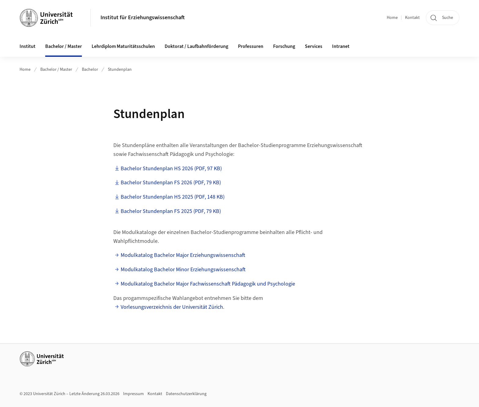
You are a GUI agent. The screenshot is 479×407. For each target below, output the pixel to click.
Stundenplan (120, 70)
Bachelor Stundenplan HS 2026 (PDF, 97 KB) (171, 168)
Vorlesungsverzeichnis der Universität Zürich (172, 307)
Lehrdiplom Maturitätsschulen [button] (123, 46)
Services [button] (313, 46)
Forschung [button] (284, 46)
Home (392, 18)
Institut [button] (27, 46)
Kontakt (412, 18)
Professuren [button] (250, 46)
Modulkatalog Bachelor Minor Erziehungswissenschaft (183, 269)
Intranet (340, 46)
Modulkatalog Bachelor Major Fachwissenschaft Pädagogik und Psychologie (208, 284)
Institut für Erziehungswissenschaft (143, 17)
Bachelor (90, 70)
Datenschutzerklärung (186, 394)
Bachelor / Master (56, 70)
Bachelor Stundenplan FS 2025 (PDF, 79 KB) (171, 211)
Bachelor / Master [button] (63, 46)
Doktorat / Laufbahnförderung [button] (196, 46)
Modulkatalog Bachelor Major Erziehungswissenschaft (183, 255)
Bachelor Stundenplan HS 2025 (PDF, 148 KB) (173, 197)
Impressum (133, 394)
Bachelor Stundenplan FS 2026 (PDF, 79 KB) (171, 182)
